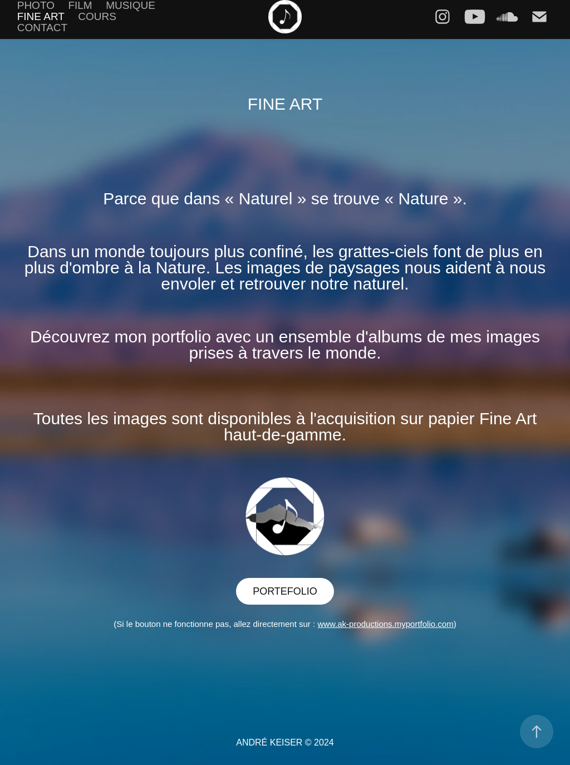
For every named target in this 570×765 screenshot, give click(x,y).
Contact (42, 27)
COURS (97, 16)
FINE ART (41, 16)
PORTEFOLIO (285, 591)
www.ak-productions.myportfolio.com (385, 624)
